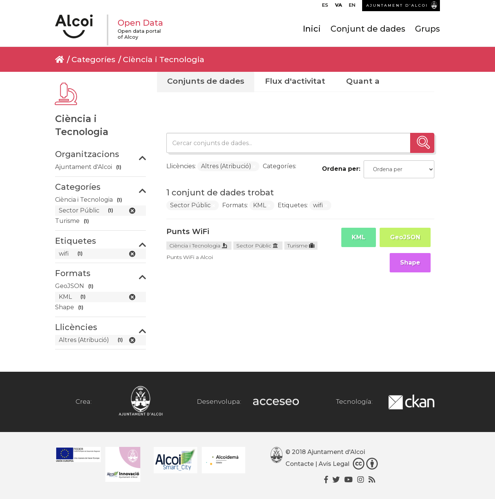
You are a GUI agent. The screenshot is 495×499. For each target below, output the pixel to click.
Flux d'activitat (295, 81)
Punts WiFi (187, 231)
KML (358, 237)
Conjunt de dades (367, 29)
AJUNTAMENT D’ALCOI (397, 5)
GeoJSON (405, 237)
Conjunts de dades (205, 81)
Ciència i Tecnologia (163, 59)
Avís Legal (334, 463)
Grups (427, 29)
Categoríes (93, 59)
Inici (312, 29)
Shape (410, 262)
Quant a (363, 81)
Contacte (299, 463)
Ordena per (340, 168)
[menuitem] (325, 6)
